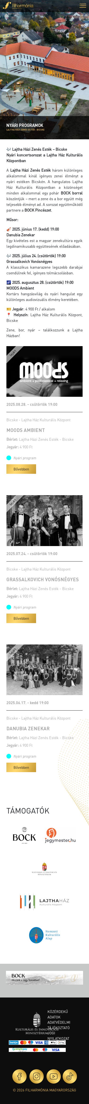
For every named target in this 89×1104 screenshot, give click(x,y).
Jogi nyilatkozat (58, 1036)
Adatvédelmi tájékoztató (58, 1025)
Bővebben (21, 469)
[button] (83, 6)
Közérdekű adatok (57, 1014)
